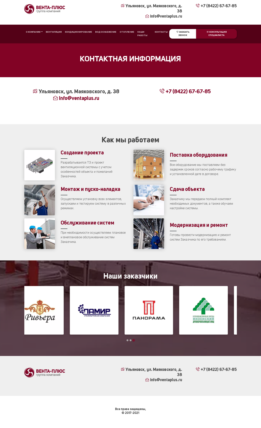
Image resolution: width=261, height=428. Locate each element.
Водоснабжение (105, 32)
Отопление (127, 32)
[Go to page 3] (134, 340)
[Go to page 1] (127, 340)
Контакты (161, 32)
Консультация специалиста (216, 33)
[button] (34, 32)
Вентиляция (54, 32)
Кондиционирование (78, 32)
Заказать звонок (183, 33)
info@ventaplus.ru (163, 17)
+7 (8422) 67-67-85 (216, 6)
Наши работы (142, 34)
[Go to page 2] (130, 340)
